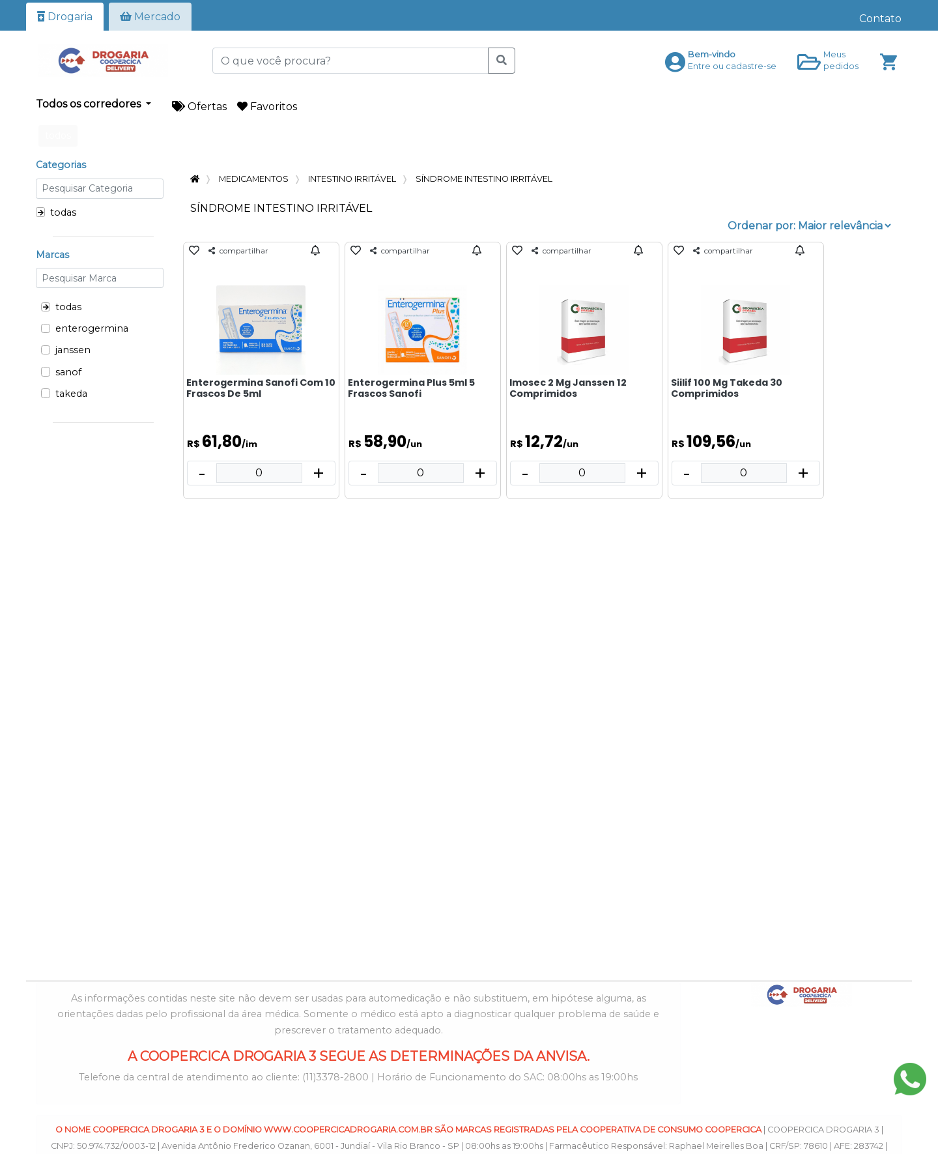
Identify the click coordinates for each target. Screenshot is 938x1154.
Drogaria (64, 16)
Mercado (150, 16)
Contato (880, 18)
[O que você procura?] (350, 61)
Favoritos (267, 106)
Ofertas (199, 106)
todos (58, 135)
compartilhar (238, 250)
